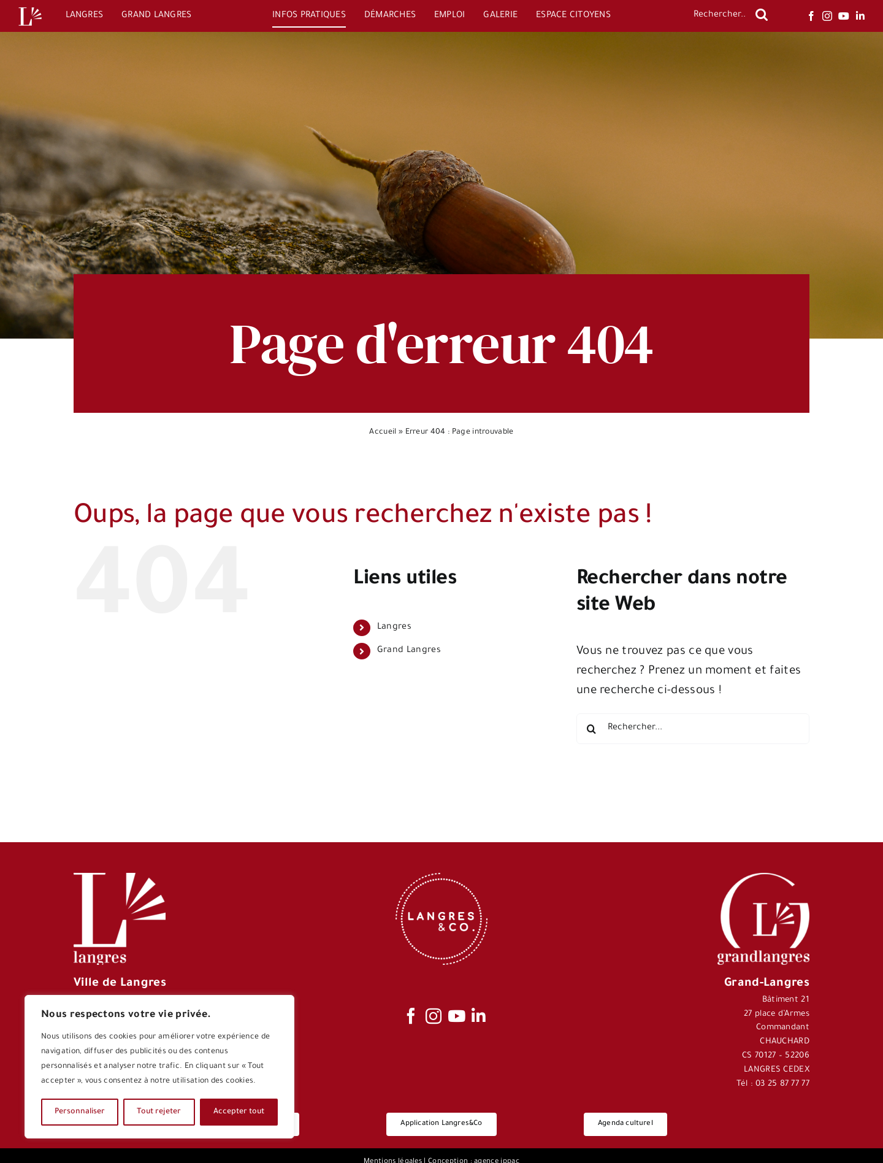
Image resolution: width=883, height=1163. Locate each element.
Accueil (382, 432)
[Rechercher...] (718, 16)
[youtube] (843, 16)
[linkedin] (860, 16)
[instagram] (827, 16)
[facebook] (811, 16)
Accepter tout (238, 1112)
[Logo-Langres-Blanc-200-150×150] (30, 7)
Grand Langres (409, 651)
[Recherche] (761, 15)
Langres (394, 627)
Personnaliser (80, 1112)
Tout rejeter (159, 1112)
